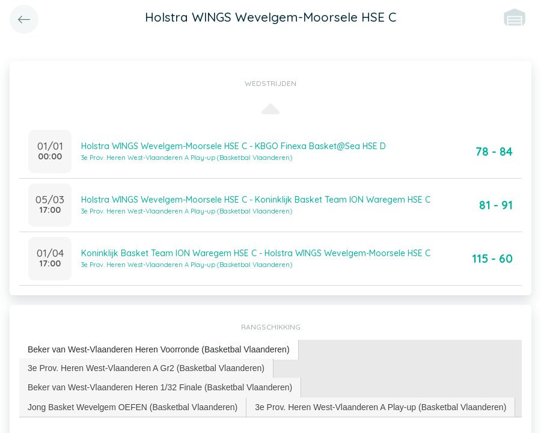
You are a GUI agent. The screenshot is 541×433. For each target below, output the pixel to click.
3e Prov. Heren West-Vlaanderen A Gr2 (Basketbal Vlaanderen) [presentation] (146, 368)
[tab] (159, 350)
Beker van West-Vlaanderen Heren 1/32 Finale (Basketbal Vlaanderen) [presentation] (160, 387)
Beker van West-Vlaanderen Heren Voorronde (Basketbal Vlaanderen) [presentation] (159, 349)
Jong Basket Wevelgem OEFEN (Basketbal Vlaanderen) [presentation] (132, 407)
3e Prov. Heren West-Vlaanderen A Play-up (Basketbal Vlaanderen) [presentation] (380, 407)
